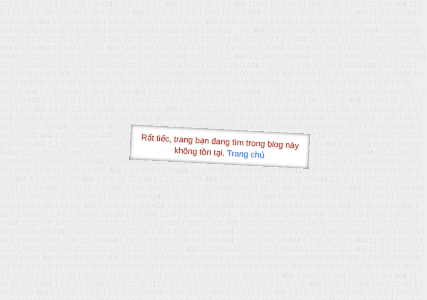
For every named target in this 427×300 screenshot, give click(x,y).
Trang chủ (246, 154)
